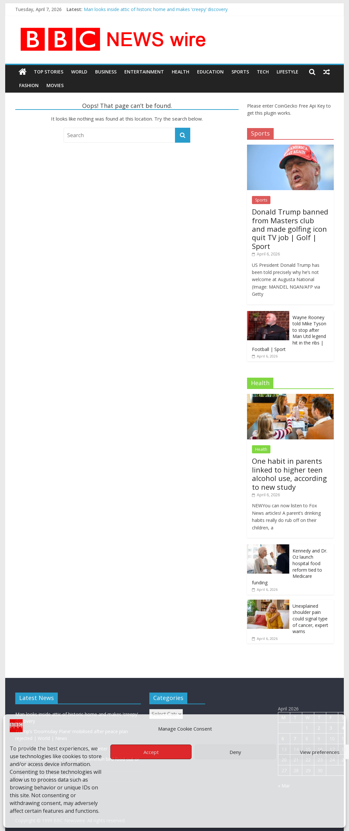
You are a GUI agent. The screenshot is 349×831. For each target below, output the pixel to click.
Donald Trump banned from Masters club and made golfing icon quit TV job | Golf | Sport (290, 229)
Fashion (29, 85)
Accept (151, 752)
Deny (235, 752)
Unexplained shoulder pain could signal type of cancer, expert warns (310, 618)
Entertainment (144, 72)
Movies (55, 85)
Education (210, 72)
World (79, 72)
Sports (240, 72)
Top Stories (48, 72)
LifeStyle (287, 72)
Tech (263, 72)
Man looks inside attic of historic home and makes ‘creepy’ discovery (156, 9)
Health (180, 72)
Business (106, 72)
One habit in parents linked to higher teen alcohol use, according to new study (289, 473)
